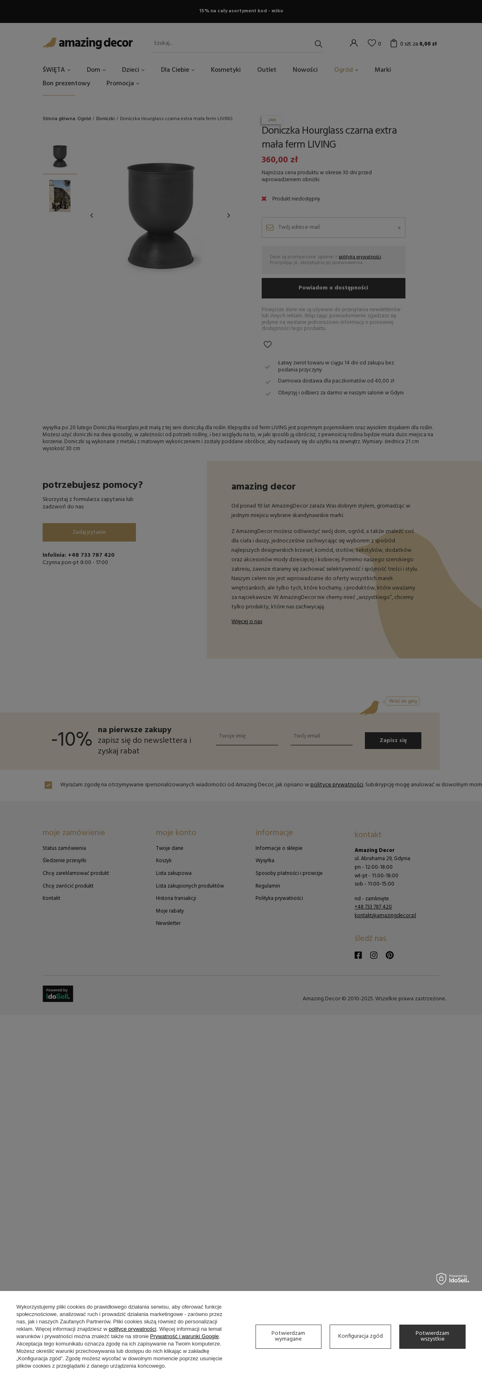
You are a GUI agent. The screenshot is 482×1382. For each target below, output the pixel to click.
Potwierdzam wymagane (288, 1336)
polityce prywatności (132, 1329)
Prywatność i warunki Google (184, 1336)
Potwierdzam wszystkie (432, 1336)
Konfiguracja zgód (360, 1336)
